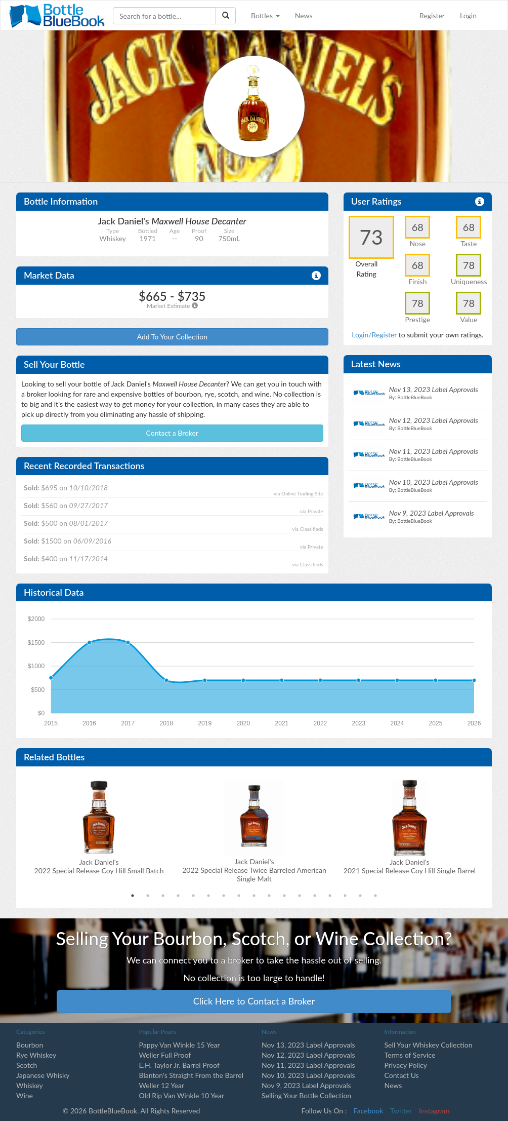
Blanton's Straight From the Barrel (191, 1075)
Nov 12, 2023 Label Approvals (308, 1055)
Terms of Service (410, 1055)
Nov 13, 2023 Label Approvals (308, 1044)
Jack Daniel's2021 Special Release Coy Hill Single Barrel (410, 866)
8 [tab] (239, 896)
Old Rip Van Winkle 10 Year (181, 1095)
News (304, 15)
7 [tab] (224, 896)
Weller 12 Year (161, 1085)
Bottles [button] (265, 15)
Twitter (401, 1110)
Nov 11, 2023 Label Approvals (308, 1065)
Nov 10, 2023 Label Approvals (308, 1075)
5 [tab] (193, 896)
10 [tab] (269, 896)
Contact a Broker (172, 433)
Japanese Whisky (42, 1075)
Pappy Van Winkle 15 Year (179, 1044)
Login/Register (374, 334)
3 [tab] (163, 896)
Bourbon (29, 1044)
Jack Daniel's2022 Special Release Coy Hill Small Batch (99, 866)
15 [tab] (345, 896)
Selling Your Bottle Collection (306, 1095)
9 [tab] (254, 896)
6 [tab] (208, 896)
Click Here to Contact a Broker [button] (254, 1001)
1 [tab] (133, 896)
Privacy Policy (406, 1065)
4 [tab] (178, 896)
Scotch (26, 1065)
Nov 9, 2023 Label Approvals (306, 1085)
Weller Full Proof (165, 1055)
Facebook (369, 1110)
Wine (24, 1095)
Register (432, 15)
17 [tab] (375, 896)
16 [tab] (360, 896)
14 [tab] (330, 896)
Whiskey (29, 1085)
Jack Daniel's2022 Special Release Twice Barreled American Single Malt (254, 870)
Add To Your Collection (172, 336)
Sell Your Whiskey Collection (429, 1044)
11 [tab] (284, 896)
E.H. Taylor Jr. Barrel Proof (179, 1065)
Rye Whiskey (36, 1055)
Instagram (434, 1110)
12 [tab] (299, 896)
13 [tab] (315, 896)
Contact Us (402, 1075)
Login (468, 15)
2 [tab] (148, 896)
